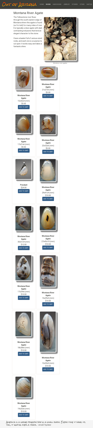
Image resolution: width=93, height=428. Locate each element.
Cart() (89, 4)
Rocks (48, 4)
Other (82, 4)
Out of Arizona (19, 4)
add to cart (23, 107)
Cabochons (57, 4)
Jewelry (66, 4)
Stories (75, 4)
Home (42, 4)
